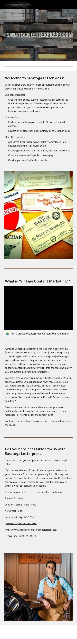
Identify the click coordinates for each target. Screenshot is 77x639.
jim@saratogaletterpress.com (21, 523)
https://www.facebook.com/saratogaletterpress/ (31, 529)
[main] (38, 118)
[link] (38, 312)
